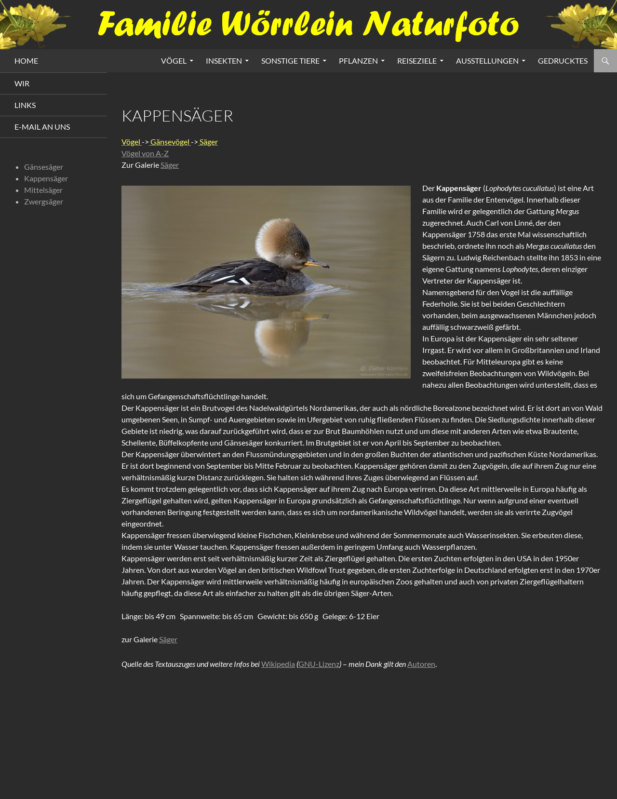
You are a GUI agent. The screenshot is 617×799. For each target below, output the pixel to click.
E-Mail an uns (42, 126)
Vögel (174, 60)
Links (25, 104)
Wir (21, 83)
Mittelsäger (43, 189)
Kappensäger (46, 178)
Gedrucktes (563, 60)
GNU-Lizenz (318, 662)
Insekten (224, 60)
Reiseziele (417, 60)
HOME (26, 60)
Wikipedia (278, 662)
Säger (170, 164)
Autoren (421, 662)
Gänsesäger (43, 166)
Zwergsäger (43, 201)
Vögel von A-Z (145, 153)
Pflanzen (358, 60)
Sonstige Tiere (290, 60)
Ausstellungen (487, 60)
